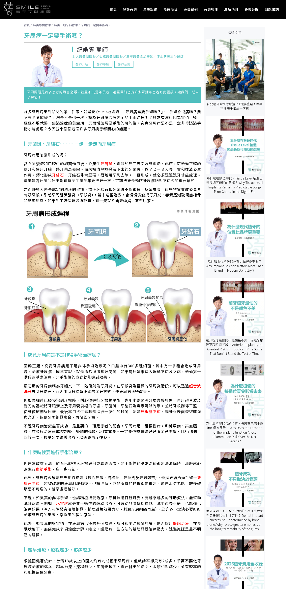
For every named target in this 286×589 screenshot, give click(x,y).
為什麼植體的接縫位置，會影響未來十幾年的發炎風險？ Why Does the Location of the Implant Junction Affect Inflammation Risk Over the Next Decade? (234, 432)
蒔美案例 (191, 9)
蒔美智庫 (211, 9)
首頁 (113, 9)
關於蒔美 (130, 9)
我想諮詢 (272, 9)
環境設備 (150, 9)
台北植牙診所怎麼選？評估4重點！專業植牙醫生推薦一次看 (235, 106)
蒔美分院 (251, 9)
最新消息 (231, 9)
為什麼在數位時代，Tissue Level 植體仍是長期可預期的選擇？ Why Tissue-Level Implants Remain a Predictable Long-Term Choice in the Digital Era (234, 185)
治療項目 (170, 9)
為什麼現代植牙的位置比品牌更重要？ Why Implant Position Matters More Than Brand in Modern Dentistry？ (235, 266)
